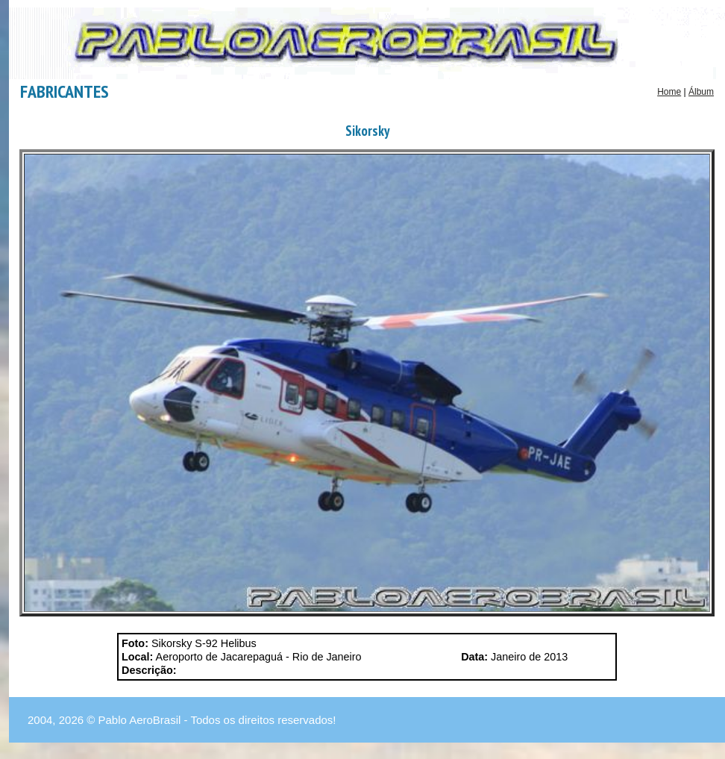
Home (669, 92)
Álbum (701, 92)
